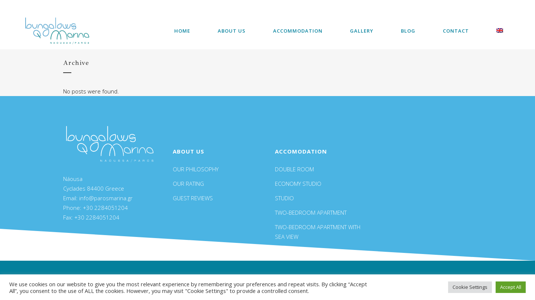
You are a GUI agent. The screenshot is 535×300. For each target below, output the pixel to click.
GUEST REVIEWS (193, 198)
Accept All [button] (510, 287)
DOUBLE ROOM (294, 169)
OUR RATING (188, 183)
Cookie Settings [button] (470, 287)
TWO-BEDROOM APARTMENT (311, 212)
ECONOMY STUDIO (298, 183)
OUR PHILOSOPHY (195, 169)
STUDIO (284, 198)
